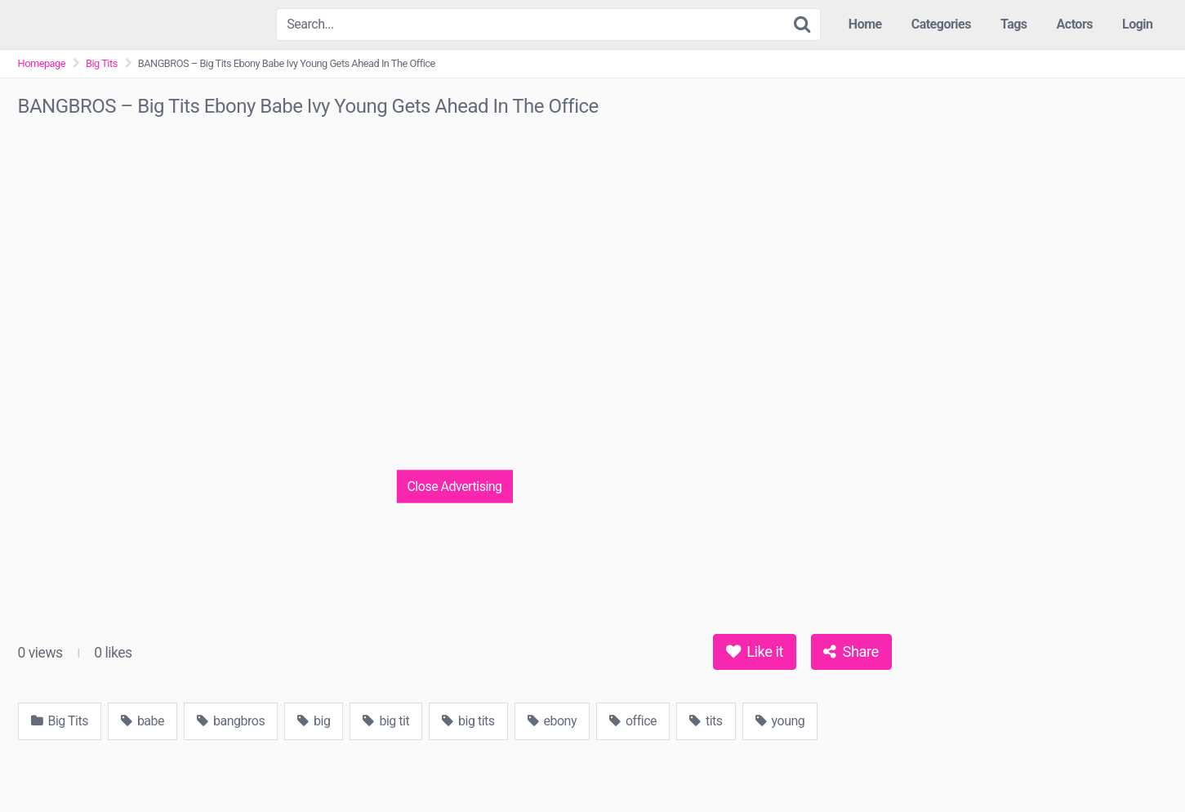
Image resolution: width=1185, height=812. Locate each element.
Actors (1075, 24)
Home (865, 24)
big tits (468, 721)
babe (142, 721)
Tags (1013, 24)
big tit (386, 721)
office (633, 721)
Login (1137, 24)
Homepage (42, 63)
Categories (941, 24)
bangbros (231, 721)
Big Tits (102, 63)
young (780, 721)
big (313, 721)
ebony (552, 721)
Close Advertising (454, 485)
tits (706, 721)
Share (850, 651)
